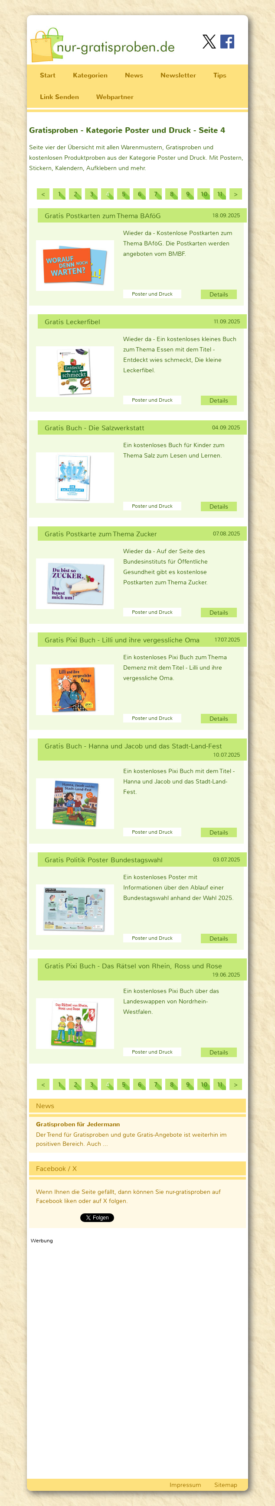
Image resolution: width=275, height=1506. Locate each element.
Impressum (185, 1485)
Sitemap (225, 1485)
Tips (219, 75)
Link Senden (59, 97)
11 (220, 194)
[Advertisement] (141, 21)
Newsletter (178, 75)
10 (203, 194)
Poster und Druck (152, 293)
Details (219, 294)
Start (48, 75)
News (134, 75)
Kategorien (90, 75)
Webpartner (115, 97)
